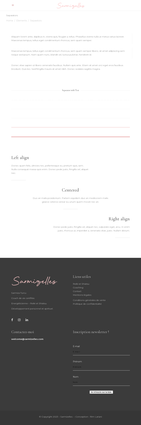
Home (9, 20)
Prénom (77, 361)
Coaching (78, 287)
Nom (75, 376)
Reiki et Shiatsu (81, 283)
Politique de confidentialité (87, 303)
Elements (21, 20)
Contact (77, 291)
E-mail (76, 346)
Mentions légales (82, 295)
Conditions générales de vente (89, 300)
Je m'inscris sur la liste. (101, 392)
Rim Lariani (96, 416)
